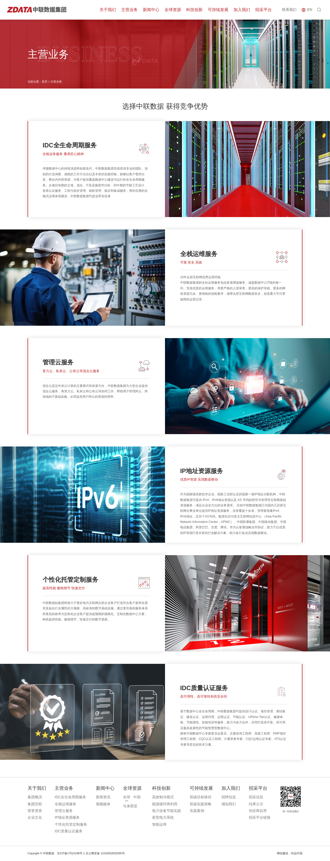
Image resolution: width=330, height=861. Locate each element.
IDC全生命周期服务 (70, 797)
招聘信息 (228, 797)
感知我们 (228, 804)
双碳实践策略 (200, 804)
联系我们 (289, 9)
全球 (126, 797)
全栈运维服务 (65, 804)
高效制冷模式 (163, 797)
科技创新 (194, 9)
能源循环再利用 (164, 804)
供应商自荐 (258, 811)
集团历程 (35, 804)
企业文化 (35, 817)
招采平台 (263, 9)
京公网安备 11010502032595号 (105, 853)
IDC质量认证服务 (68, 831)
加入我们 (242, 9)
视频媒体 (103, 804)
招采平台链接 (259, 817)
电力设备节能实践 (166, 811)
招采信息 (256, 797)
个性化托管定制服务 (71, 824)
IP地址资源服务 (67, 817)
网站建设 (282, 853)
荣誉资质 (35, 811)
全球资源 (172, 9)
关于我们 (108, 9)
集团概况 (35, 797)
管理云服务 (64, 811)
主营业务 (129, 9)
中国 (137, 797)
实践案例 (197, 811)
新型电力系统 (163, 817)
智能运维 (159, 824)
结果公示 (256, 804)
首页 (44, 81)
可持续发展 (218, 9)
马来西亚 (130, 806)
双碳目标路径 (200, 797)
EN (309, 9)
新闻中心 (151, 9)
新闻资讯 (103, 797)
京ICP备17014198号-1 (71, 853)
